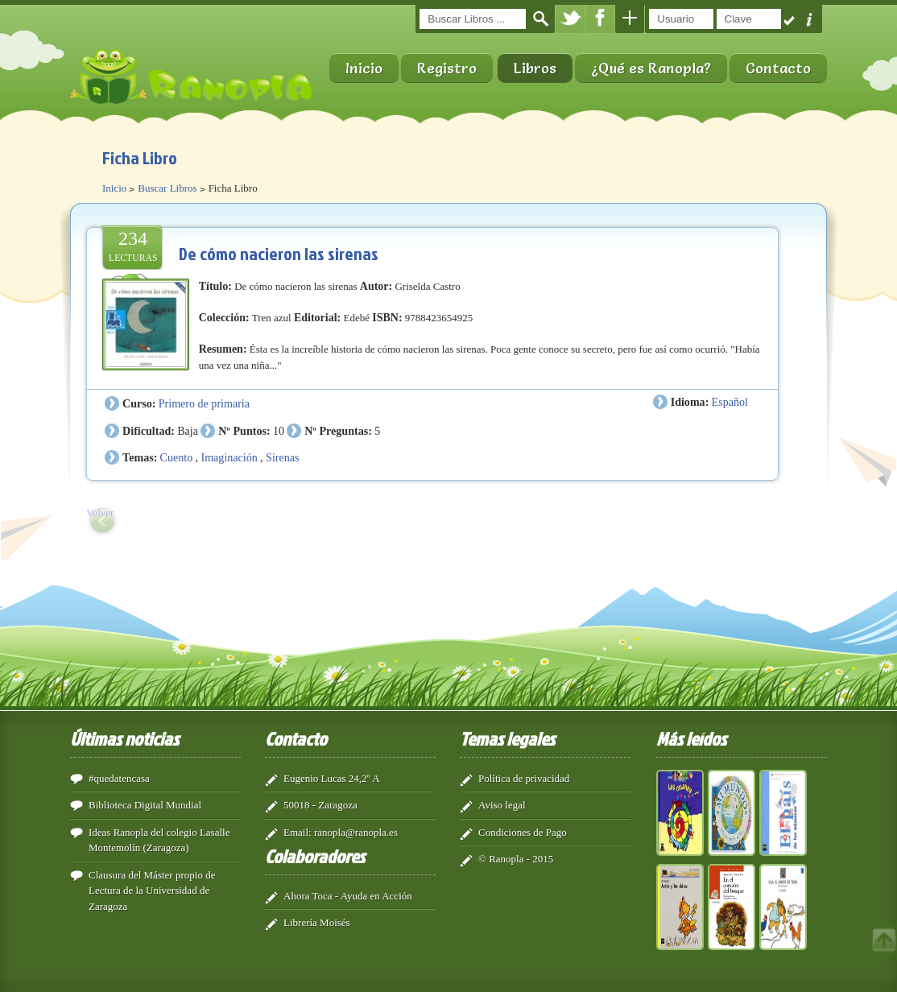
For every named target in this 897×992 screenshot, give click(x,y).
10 (278, 430)
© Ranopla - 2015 (515, 859)
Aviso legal (502, 805)
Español (730, 401)
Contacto (778, 68)
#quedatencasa (119, 778)
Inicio (363, 68)
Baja (187, 430)
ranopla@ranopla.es (356, 832)
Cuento (176, 457)
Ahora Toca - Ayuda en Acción (347, 896)
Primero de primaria (204, 403)
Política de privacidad (523, 778)
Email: (297, 832)
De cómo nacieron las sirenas (278, 253)
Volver (100, 512)
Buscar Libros (167, 188)
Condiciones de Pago (522, 832)
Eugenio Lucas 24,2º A (331, 778)
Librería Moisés (316, 922)
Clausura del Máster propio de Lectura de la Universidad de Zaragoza (152, 890)
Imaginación (228, 457)
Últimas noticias (124, 738)
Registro (447, 68)
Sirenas (282, 457)
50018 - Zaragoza (320, 805)
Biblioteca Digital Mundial (145, 805)
